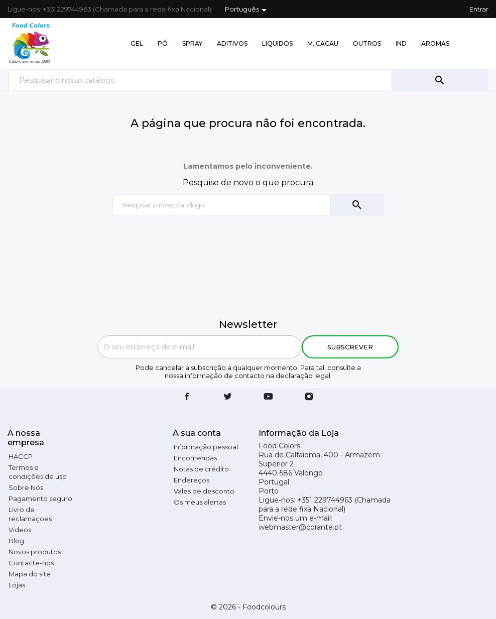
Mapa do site (30, 574)
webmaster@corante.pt (300, 527)
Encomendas (195, 458)
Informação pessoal (206, 447)
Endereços (191, 480)
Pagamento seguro (40, 498)
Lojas (17, 585)
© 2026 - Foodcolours (248, 606)
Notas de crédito (201, 469)
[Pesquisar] (200, 80)
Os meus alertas (200, 502)
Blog (16, 541)
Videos (20, 530)
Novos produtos (35, 552)
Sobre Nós (26, 487)
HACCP (21, 456)
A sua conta (197, 433)
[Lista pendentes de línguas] (247, 10)
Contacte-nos (31, 563)
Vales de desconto (204, 491)
